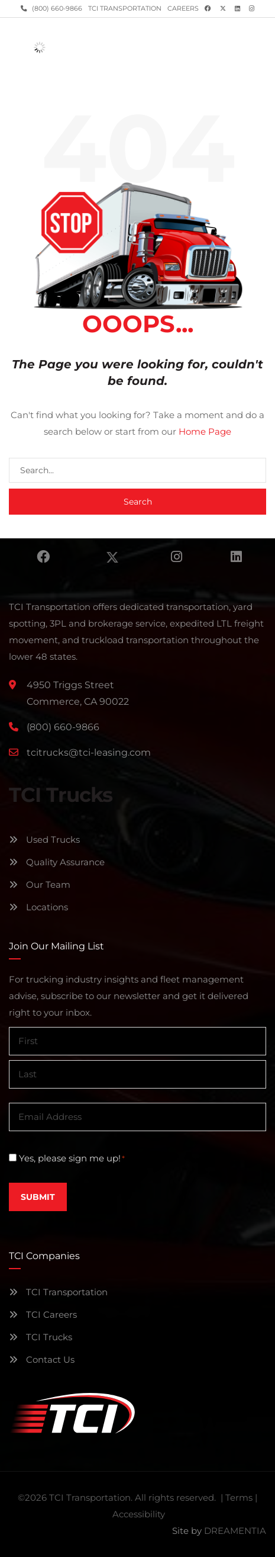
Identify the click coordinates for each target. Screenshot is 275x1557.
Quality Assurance (57, 862)
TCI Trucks (40, 1337)
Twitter (112, 556)
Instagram (176, 556)
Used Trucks (44, 839)
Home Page (205, 431)
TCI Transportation (124, 8)
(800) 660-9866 (56, 8)
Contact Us (42, 1359)
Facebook (43, 556)
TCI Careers (43, 1314)
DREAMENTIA (235, 1530)
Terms (239, 1497)
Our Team (39, 884)
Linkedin (236, 556)
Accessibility (138, 1514)
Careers (183, 8)
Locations (38, 907)
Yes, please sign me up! (72, 1158)
